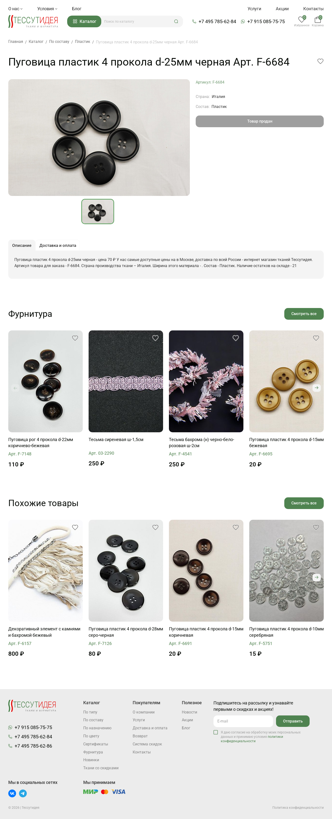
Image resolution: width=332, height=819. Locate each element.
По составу (93, 720)
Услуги (254, 8)
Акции (282, 8)
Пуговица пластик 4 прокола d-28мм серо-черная (126, 634)
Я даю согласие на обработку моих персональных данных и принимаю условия (261, 736)
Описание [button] (22, 246)
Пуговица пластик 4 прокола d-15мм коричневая (206, 634)
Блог (77, 8)
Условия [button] (47, 8)
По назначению (97, 728)
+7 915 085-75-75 (267, 22)
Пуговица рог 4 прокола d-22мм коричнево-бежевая (40, 444)
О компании (144, 712)
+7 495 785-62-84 (218, 22)
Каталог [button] (86, 21)
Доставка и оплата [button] (60, 246)
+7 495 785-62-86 (33, 746)
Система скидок (147, 744)
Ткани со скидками (101, 768)
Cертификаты (95, 744)
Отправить (292, 720)
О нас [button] (15, 8)
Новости (189, 712)
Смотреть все (303, 315)
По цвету (91, 736)
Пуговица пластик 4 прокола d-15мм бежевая (286, 444)
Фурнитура (93, 752)
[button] (178, 22)
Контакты (313, 8)
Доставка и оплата (150, 728)
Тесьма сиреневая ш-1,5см (116, 441)
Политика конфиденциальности (298, 807)
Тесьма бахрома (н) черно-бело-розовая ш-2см (201, 444)
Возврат (140, 736)
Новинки (91, 760)
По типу (90, 712)
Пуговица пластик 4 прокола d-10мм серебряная (286, 634)
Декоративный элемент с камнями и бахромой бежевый (44, 634)
